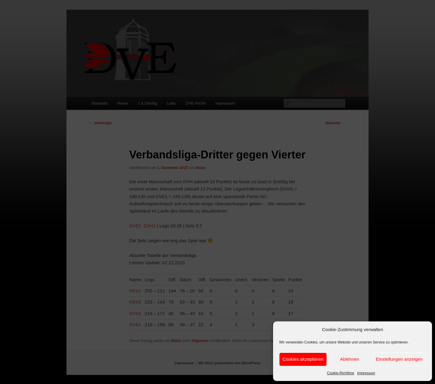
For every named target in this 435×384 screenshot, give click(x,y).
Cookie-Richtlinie (340, 373)
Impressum (366, 373)
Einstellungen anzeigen (399, 359)
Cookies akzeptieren (303, 359)
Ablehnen (349, 359)
